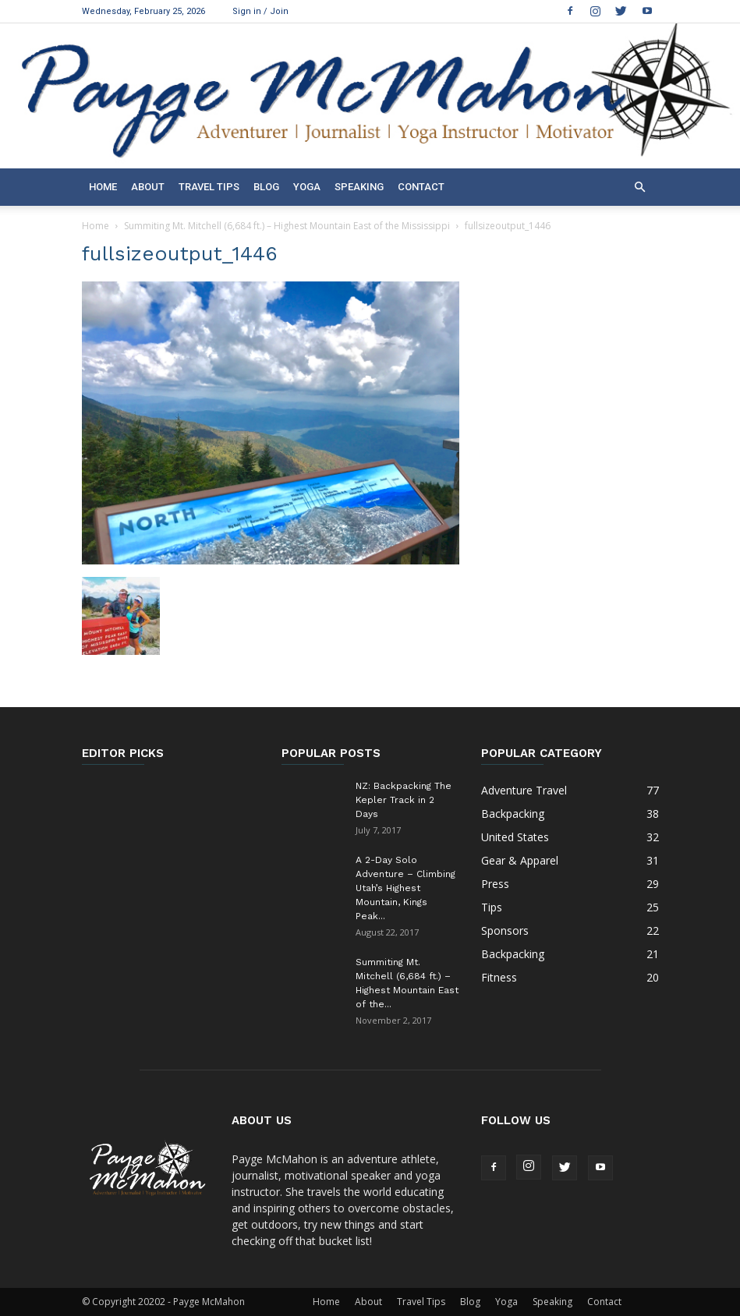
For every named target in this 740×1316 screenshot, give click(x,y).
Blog (266, 187)
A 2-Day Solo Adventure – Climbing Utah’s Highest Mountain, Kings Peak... (405, 888)
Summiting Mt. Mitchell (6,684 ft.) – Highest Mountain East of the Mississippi (287, 225)
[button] (640, 187)
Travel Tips (209, 187)
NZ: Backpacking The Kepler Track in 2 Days (403, 799)
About (148, 187)
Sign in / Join (260, 11)
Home (103, 187)
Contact (421, 187)
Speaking (359, 187)
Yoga (306, 187)
